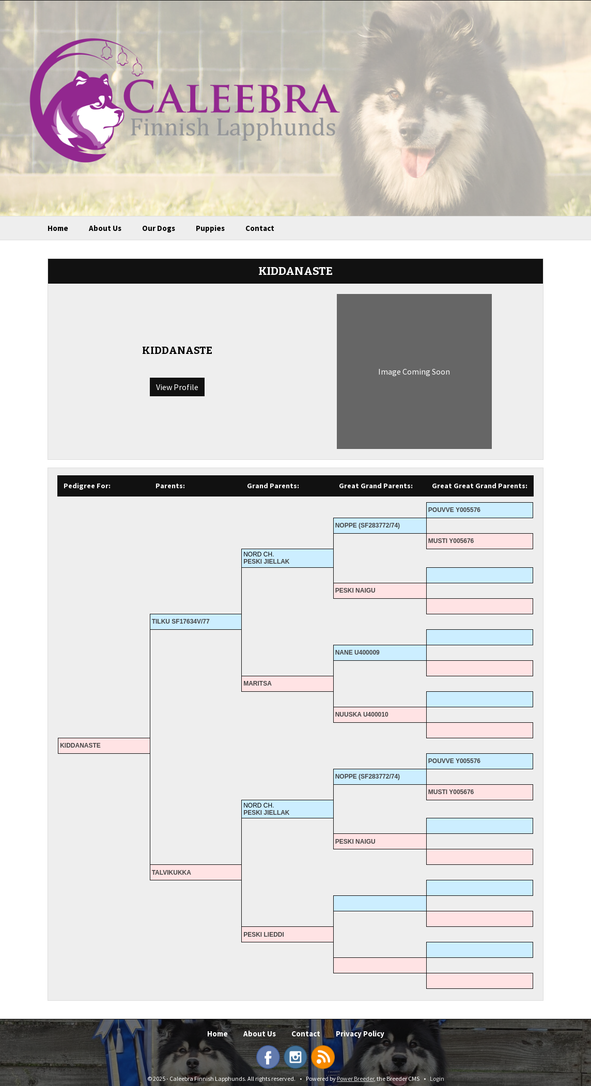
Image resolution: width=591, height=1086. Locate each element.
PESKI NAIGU (355, 590)
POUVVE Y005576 (454, 510)
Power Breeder (355, 1078)
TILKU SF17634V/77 (181, 621)
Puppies (210, 228)
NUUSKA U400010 (361, 714)
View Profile (177, 387)
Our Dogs (158, 228)
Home (58, 228)
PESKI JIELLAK (266, 561)
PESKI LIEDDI (263, 934)
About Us (105, 228)
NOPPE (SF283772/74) (367, 525)
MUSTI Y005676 (451, 541)
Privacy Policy (360, 1033)
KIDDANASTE (80, 745)
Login (437, 1078)
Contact (259, 228)
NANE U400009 (357, 652)
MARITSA (257, 683)
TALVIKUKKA (171, 872)
